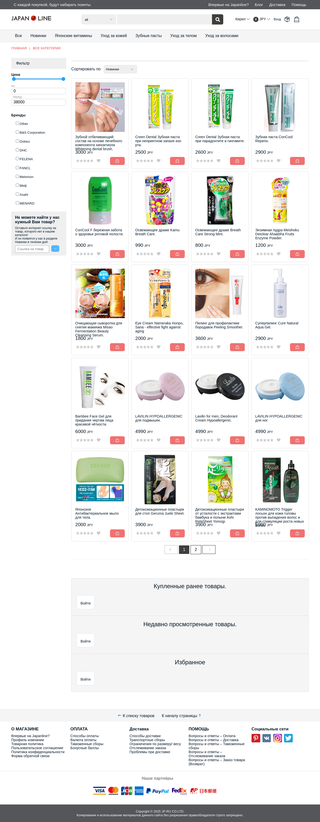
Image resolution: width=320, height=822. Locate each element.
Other (24, 124)
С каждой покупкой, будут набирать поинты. (53, 5)
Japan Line (38, 19)
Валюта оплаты (83, 740)
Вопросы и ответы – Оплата (212, 736)
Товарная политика (27, 744)
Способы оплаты (84, 736)
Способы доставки (145, 736)
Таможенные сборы (87, 744)
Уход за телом (183, 36)
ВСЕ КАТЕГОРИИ (46, 48)
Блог (259, 5)
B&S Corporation (32, 132)
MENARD (27, 203)
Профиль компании (27, 740)
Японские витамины (73, 36)
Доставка (277, 5)
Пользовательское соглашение (37, 748)
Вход (277, 19)
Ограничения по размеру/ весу (155, 744)
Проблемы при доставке (150, 752)
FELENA (26, 159)
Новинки (38, 36)
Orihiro (25, 141)
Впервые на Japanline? (228, 5)
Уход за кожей (114, 36)
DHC (23, 150)
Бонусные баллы (84, 748)
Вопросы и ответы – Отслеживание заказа (207, 754)
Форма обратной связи (30, 756)
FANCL (25, 168)
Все (18, 36)
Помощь (299, 5)
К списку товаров (136, 715)
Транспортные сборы (147, 740)
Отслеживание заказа (148, 748)
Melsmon (27, 177)
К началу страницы (182, 715)
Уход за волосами (221, 36)
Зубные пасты (149, 36)
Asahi (24, 194)
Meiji (23, 185)
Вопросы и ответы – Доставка (214, 740)
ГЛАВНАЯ (19, 48)
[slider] (14, 79)
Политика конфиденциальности (37, 752)
